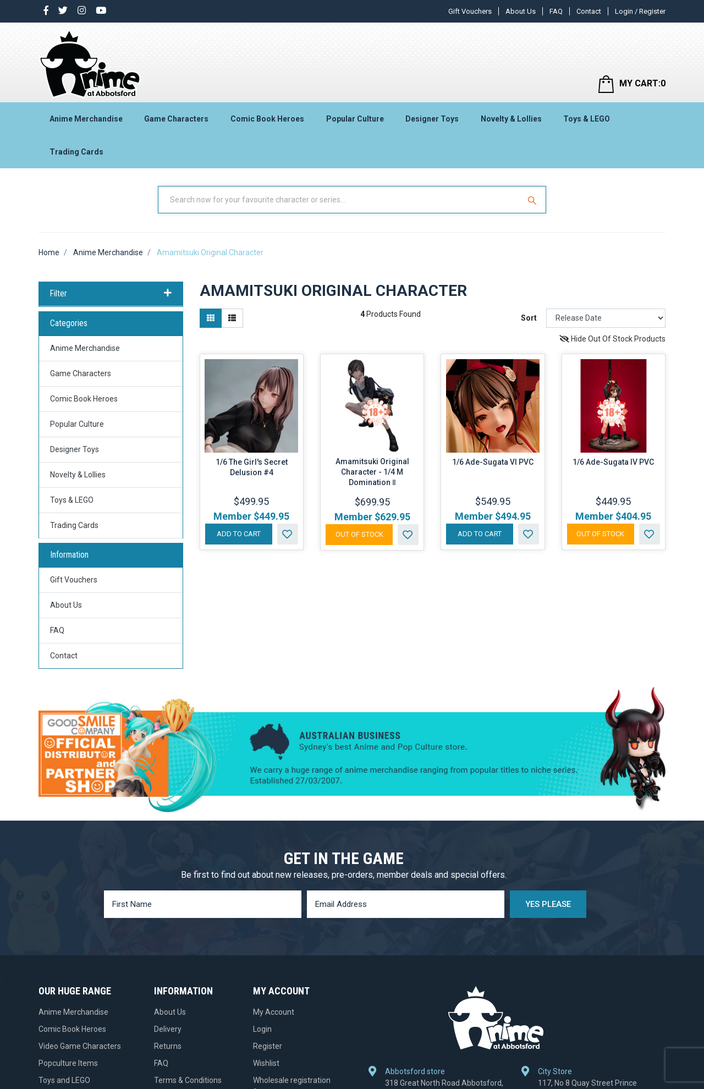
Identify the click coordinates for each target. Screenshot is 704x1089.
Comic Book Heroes (267, 118)
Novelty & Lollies (511, 118)
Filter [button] (111, 294)
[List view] (232, 318)
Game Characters (176, 118)
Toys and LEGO (64, 1080)
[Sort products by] (606, 318)
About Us (520, 11)
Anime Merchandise (86, 118)
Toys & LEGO (586, 118)
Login (262, 1029)
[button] (287, 534)
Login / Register (640, 11)
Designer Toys (432, 118)
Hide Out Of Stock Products (612, 338)
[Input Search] (339, 199)
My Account (273, 1012)
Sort (529, 318)
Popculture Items (68, 1063)
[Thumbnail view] (211, 318)
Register (267, 1046)
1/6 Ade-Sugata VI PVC (493, 462)
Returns (168, 1046)
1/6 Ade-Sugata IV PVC (613, 462)
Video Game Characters (79, 1046)
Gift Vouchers (470, 11)
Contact (588, 11)
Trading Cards (76, 151)
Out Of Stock (359, 534)
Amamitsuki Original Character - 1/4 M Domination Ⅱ (372, 472)
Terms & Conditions (188, 1080)
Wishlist (266, 1063)
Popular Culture (355, 118)
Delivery (168, 1029)
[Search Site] (533, 199)
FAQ (556, 11)
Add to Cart (239, 534)
